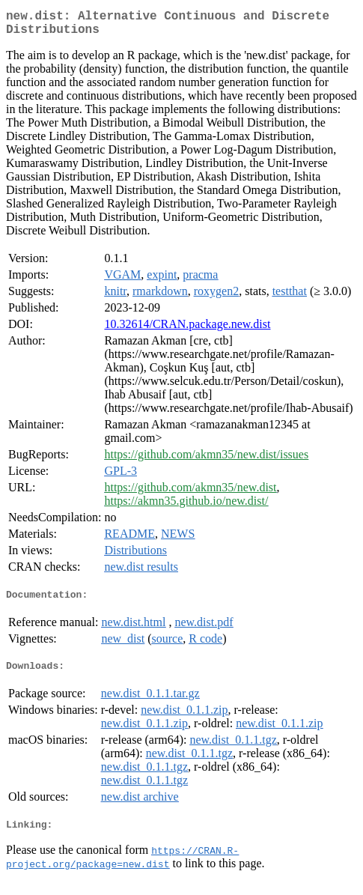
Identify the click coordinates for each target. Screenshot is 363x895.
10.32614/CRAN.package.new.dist (187, 330)
